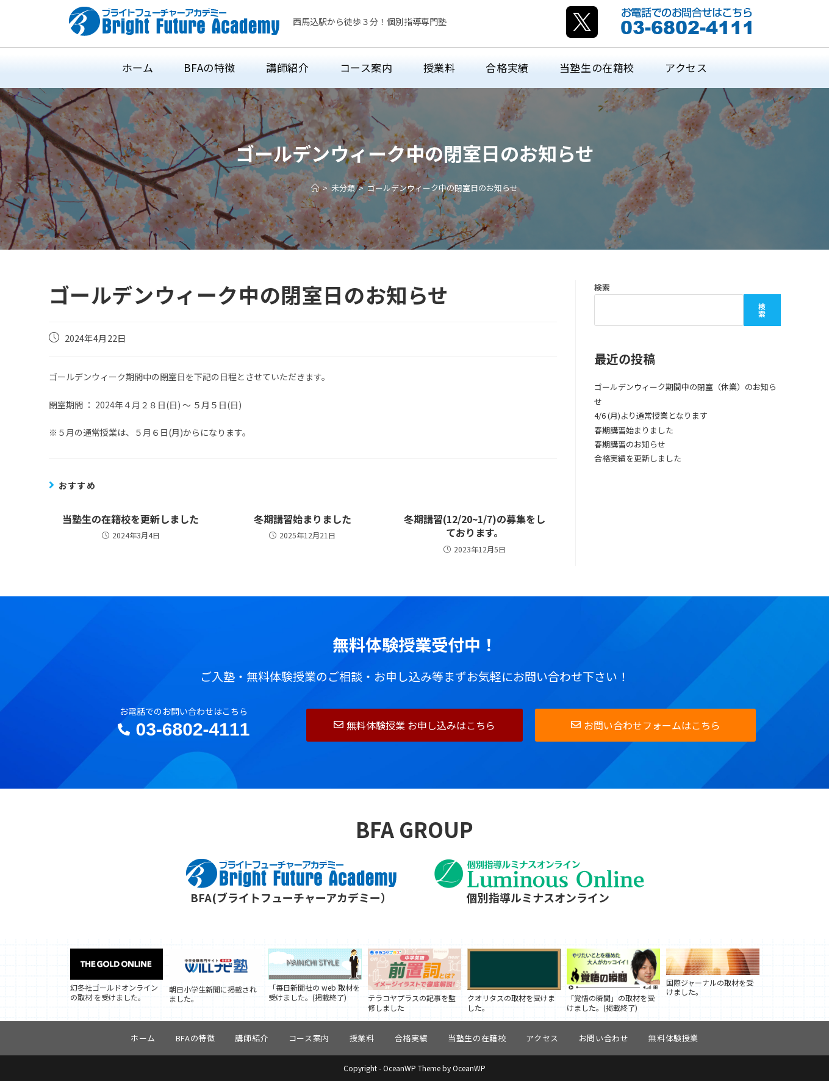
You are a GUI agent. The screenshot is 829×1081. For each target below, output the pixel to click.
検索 (602, 287)
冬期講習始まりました (302, 519)
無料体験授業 (673, 1038)
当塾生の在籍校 (477, 1038)
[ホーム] (315, 187)
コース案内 (309, 1038)
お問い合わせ (604, 1038)
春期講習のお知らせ (630, 444)
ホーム (143, 1038)
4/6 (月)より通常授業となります (651, 415)
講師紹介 (251, 1038)
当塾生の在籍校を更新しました (130, 519)
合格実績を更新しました (637, 458)
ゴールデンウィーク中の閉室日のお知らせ (442, 187)
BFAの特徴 (195, 1038)
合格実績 (411, 1038)
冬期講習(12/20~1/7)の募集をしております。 (474, 526)
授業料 (362, 1038)
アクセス (542, 1038)
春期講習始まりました (633, 430)
